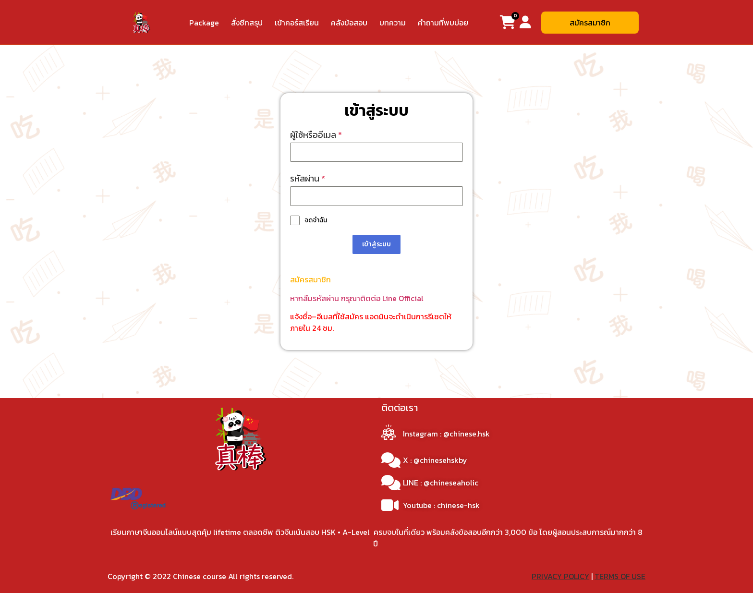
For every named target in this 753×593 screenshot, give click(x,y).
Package (204, 22)
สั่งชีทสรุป (247, 22)
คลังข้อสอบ (349, 22)
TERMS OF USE (620, 575)
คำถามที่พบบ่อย (443, 22)
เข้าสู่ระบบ (376, 244)
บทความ (392, 22)
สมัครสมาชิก (310, 279)
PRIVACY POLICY (560, 575)
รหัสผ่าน (307, 178)
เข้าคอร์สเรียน (297, 22)
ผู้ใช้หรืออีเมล (316, 134)
